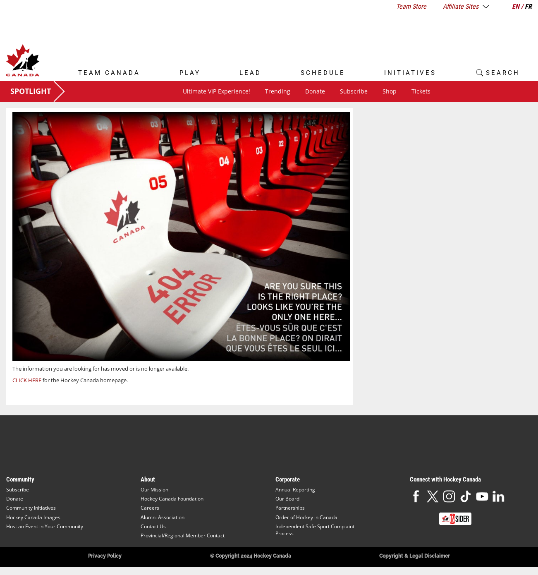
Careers (150, 507)
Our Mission (154, 489)
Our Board (287, 498)
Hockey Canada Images (33, 517)
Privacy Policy (105, 556)
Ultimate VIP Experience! (216, 91)
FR (528, 6)
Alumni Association (162, 517)
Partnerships (290, 507)
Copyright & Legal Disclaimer (414, 556)
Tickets (420, 91)
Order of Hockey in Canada (306, 517)
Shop (390, 91)
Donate (315, 91)
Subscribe (354, 91)
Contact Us (153, 526)
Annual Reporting (295, 489)
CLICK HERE (26, 380)
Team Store (411, 6)
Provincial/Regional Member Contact (183, 535)
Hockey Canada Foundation (172, 498)
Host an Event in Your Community (44, 526)
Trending (277, 91)
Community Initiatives (31, 507)
